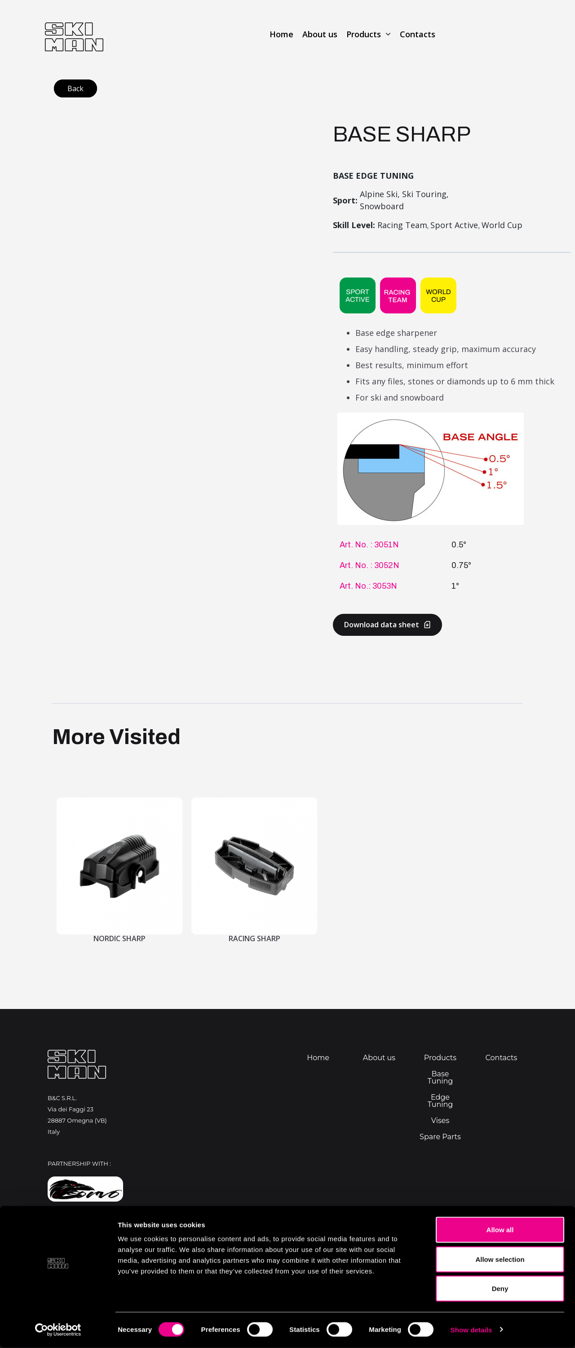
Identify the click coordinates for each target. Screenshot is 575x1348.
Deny (500, 1289)
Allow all (500, 1230)
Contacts (502, 1057)
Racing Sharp (254, 938)
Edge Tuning (440, 1101)
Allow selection (499, 1260)
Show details (471, 1330)
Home (318, 1057)
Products (440, 1057)
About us (379, 1057)
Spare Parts (440, 1136)
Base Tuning (440, 1077)
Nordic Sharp (119, 938)
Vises (440, 1120)
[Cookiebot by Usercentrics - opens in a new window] (58, 1330)
